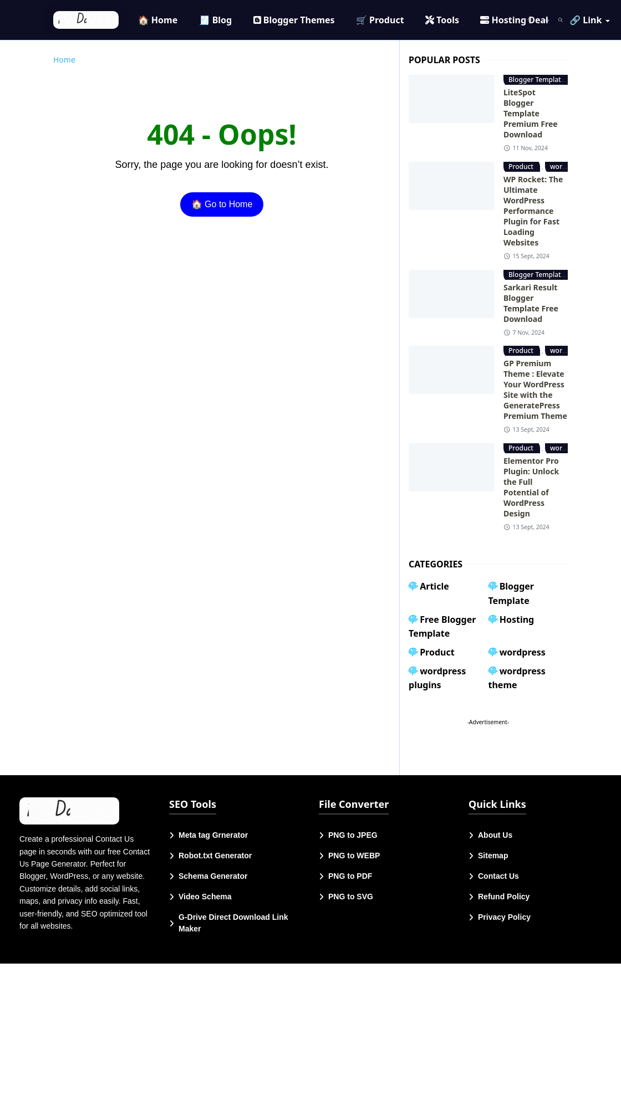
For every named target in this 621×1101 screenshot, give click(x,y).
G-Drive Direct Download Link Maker (233, 923)
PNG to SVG (350, 896)
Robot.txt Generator (215, 855)
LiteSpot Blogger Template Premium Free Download (530, 113)
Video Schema (205, 896)
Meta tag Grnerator (213, 835)
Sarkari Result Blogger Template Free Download (530, 303)
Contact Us (498, 876)
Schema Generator (213, 876)
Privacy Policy (504, 917)
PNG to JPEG (353, 835)
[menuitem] (158, 20)
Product (521, 166)
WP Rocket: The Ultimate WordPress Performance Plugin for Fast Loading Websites (533, 211)
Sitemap (493, 855)
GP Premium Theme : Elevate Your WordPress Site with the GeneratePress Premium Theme (535, 389)
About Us (495, 835)
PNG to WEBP (354, 855)
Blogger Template (537, 79)
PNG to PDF (350, 876)
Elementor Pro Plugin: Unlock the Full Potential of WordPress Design (531, 487)
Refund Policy (504, 896)
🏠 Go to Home (222, 204)
